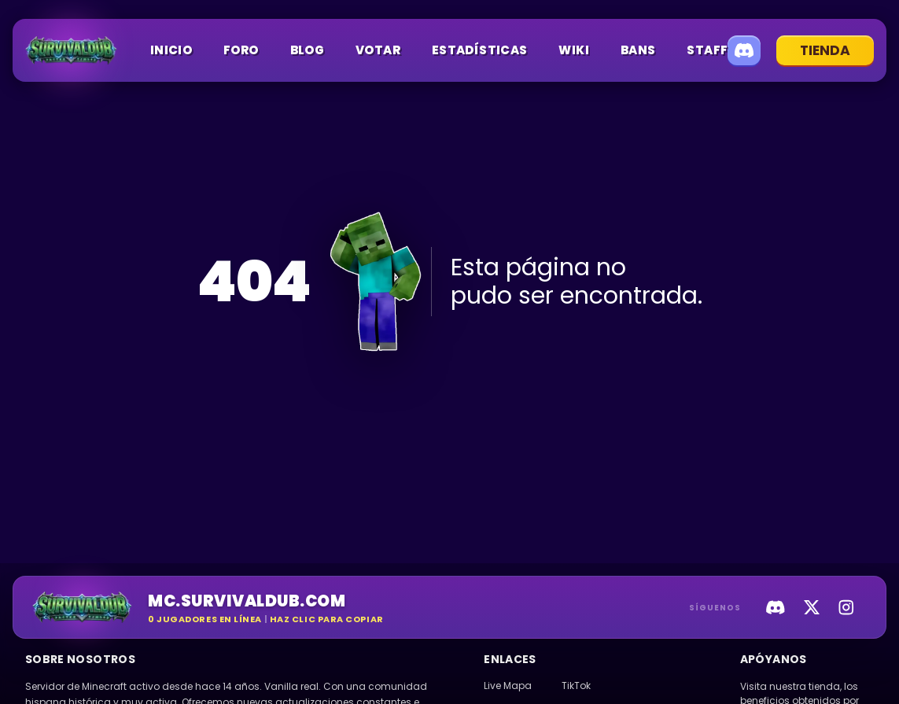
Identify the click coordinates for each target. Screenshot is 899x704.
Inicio (171, 50)
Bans (638, 50)
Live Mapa (508, 685)
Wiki (573, 50)
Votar (378, 50)
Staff (707, 50)
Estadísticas (480, 50)
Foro (241, 50)
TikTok (576, 685)
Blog (307, 50)
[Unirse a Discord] (744, 50)
